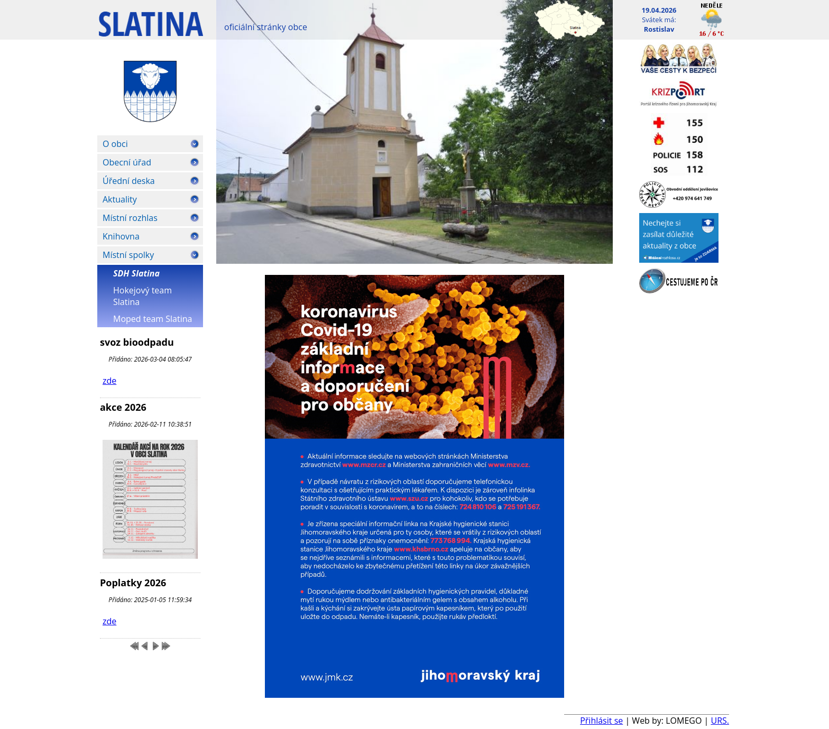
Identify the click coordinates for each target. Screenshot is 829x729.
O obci (115, 144)
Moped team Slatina (152, 319)
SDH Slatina (136, 273)
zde (109, 380)
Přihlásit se (601, 720)
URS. (720, 720)
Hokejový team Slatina (142, 296)
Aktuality (120, 199)
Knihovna (121, 236)
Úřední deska (129, 181)
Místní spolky (128, 255)
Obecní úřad (127, 162)
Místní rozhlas (130, 218)
